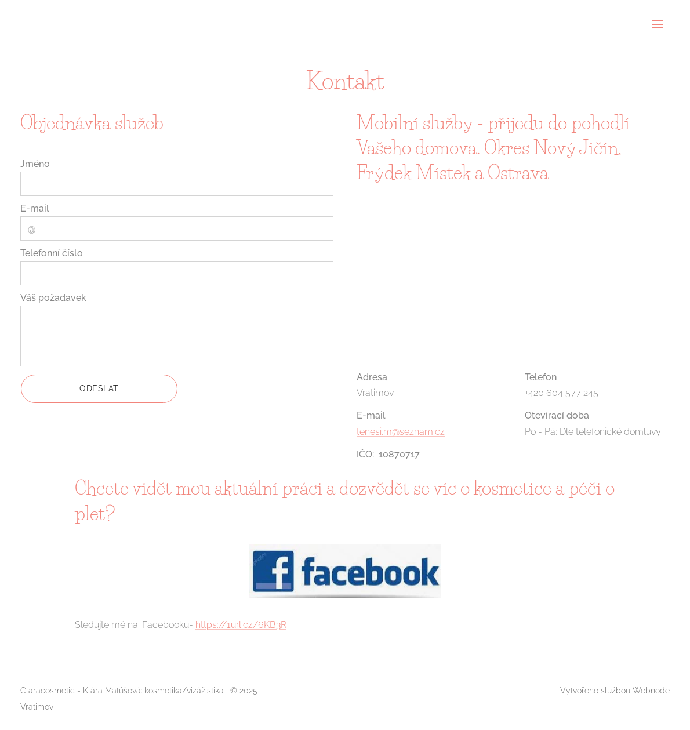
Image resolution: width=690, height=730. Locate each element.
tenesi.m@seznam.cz (401, 431)
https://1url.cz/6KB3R (240, 624)
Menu (657, 24)
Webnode (651, 690)
